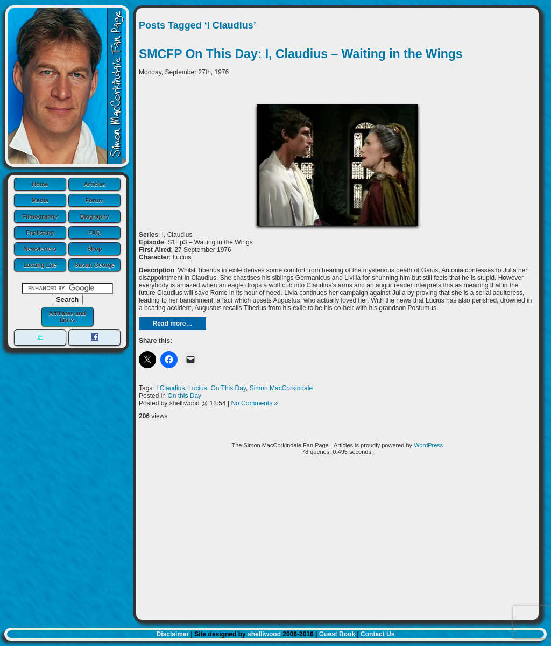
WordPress (428, 445)
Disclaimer (173, 634)
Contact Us (377, 634)
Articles (94, 184)
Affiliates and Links (67, 316)
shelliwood (264, 634)
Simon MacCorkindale (281, 388)
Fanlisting (40, 232)
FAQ (94, 232)
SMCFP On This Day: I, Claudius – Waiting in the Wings (301, 54)
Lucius (197, 388)
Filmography (40, 216)
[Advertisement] (337, 541)
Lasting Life (39, 265)
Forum (95, 200)
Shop (94, 248)
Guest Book (337, 634)
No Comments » (254, 403)
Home (40, 184)
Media (40, 200)
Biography (94, 216)
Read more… (172, 323)
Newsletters (39, 248)
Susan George (94, 265)
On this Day (184, 395)
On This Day (228, 388)
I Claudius (170, 388)
